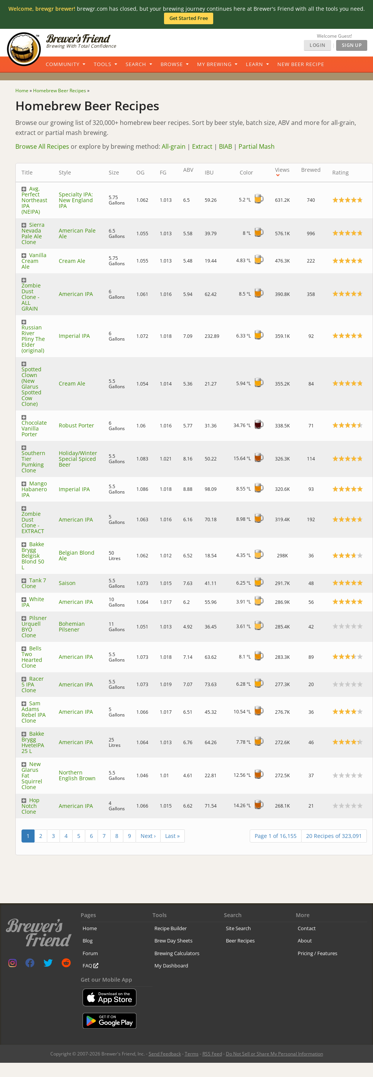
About (305, 940)
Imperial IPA (74, 335)
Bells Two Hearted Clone (32, 657)
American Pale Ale (77, 233)
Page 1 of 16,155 (276, 835)
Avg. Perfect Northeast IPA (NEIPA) (34, 200)
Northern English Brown (77, 775)
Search (136, 64)
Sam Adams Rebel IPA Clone (34, 712)
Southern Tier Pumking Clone (33, 461)
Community (63, 64)
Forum (90, 953)
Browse (172, 64)
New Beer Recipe (300, 64)
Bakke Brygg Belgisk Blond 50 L (33, 555)
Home (90, 928)
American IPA (76, 294)
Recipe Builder (170, 928)
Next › (148, 835)
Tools (102, 64)
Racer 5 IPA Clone (33, 684)
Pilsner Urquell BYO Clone (34, 626)
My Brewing (214, 64)
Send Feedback (165, 1053)
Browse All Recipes (42, 146)
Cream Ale (72, 260)
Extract (202, 146)
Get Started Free (188, 18)
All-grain (174, 146)
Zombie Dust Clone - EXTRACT (33, 522)
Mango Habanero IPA (34, 489)
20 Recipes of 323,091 (334, 835)
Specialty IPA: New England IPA (76, 200)
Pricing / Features (317, 953)
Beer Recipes (240, 940)
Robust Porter (76, 425)
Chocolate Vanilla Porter (34, 428)
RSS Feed (212, 1053)
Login (317, 45)
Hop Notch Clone (31, 805)
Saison (67, 583)
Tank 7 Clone (34, 583)
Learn (254, 64)
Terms (192, 1053)
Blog (88, 940)
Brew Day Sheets (173, 940)
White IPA (33, 601)
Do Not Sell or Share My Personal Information (274, 1053)
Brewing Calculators (176, 953)
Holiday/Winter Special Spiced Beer (78, 458)
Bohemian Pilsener (72, 626)
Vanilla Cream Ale (34, 260)
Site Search (238, 928)
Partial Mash (257, 146)
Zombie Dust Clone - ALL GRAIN (31, 297)
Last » (172, 835)
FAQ (90, 965)
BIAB (225, 146)
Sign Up (352, 45)
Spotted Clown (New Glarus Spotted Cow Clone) (31, 386)
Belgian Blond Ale (76, 555)
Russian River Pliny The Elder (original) (33, 339)
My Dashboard (171, 965)
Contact (307, 928)
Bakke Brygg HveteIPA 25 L (33, 742)
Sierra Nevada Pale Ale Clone (33, 233)
